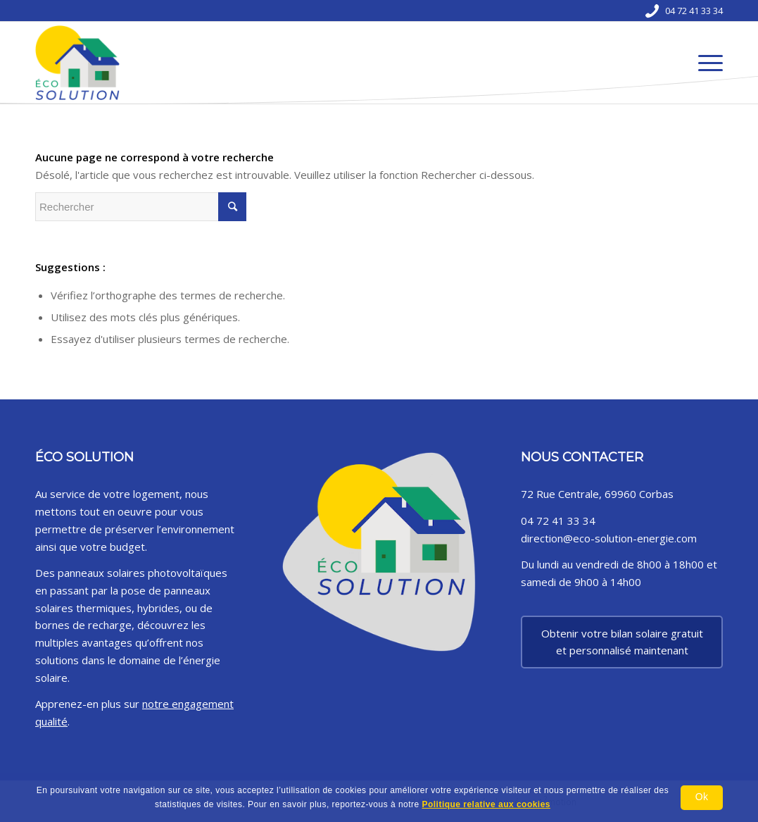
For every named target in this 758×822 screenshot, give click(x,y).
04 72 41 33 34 (694, 10)
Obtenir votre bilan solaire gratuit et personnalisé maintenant (622, 642)
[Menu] (706, 63)
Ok (701, 796)
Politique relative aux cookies (486, 804)
